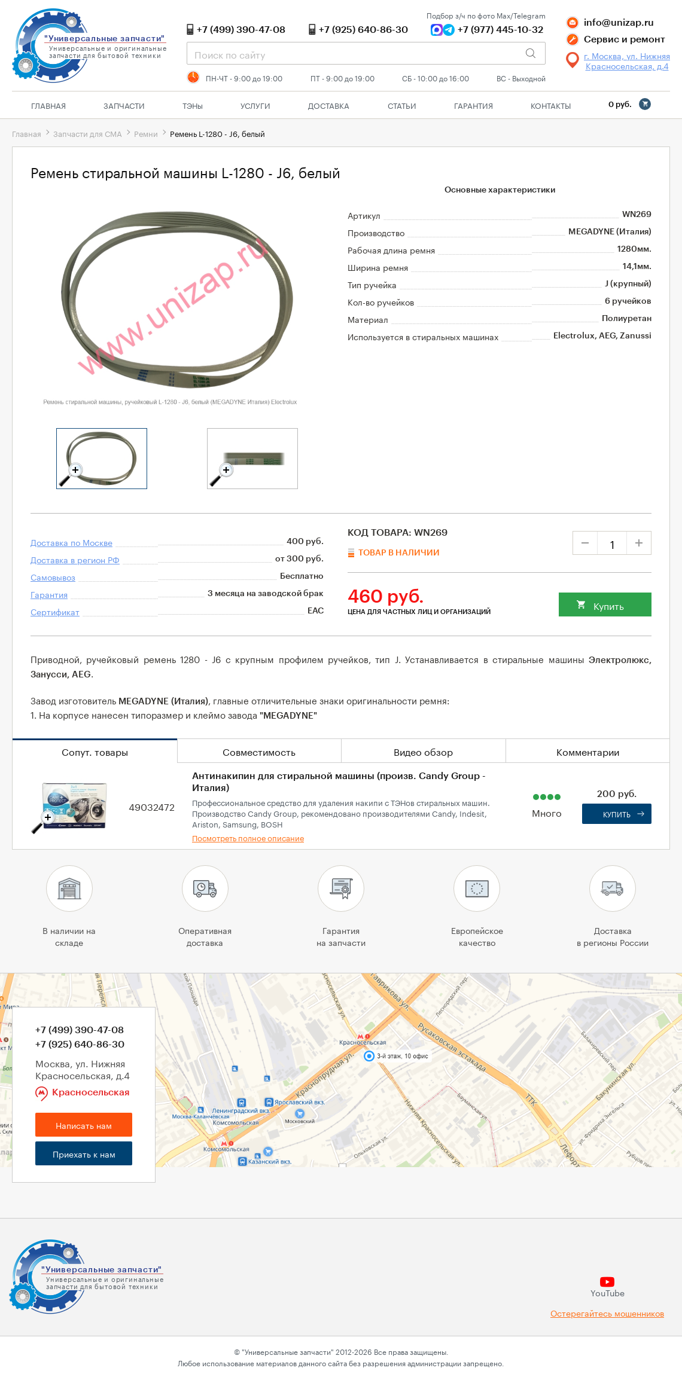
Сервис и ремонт (624, 39)
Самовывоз (53, 576)
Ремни (146, 133)
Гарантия (473, 105)
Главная (48, 105)
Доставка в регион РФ (75, 559)
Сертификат (55, 611)
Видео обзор (423, 750)
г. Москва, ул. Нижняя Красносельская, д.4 (627, 60)
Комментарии (587, 750)
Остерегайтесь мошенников (607, 1313)
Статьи (402, 105)
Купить (608, 604)
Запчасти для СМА (87, 133)
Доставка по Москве (71, 541)
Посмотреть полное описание (248, 837)
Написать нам (84, 1124)
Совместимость (259, 750)
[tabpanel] (101, 458)
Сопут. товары (95, 750)
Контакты (551, 105)
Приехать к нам (84, 1153)
